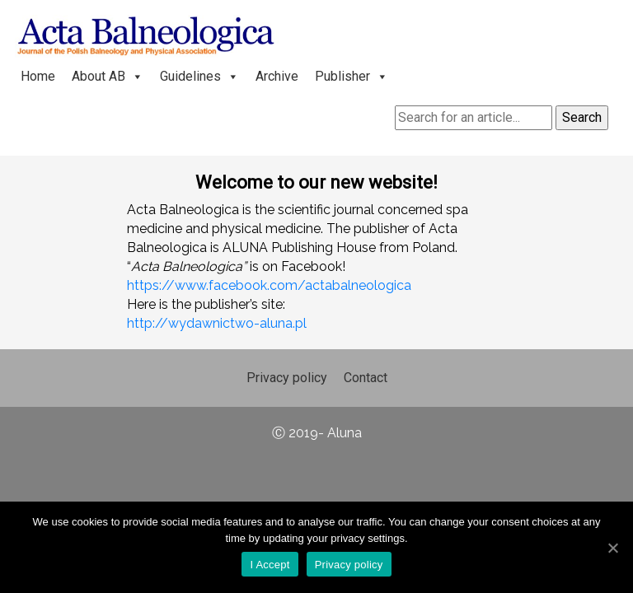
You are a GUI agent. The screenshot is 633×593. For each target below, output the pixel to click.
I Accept (269, 564)
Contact (365, 377)
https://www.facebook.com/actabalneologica (269, 285)
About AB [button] (107, 76)
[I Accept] (612, 547)
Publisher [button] (351, 76)
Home (38, 76)
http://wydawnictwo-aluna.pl (217, 323)
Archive (277, 76)
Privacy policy (286, 377)
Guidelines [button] (199, 76)
